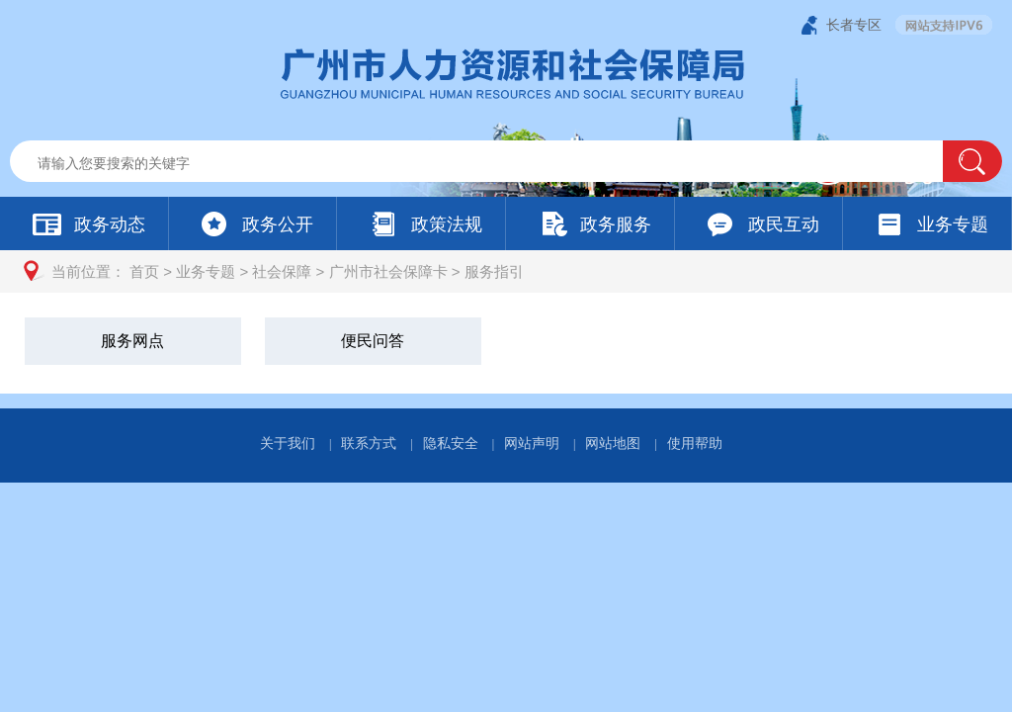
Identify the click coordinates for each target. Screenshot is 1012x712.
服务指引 (494, 271)
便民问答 (372, 340)
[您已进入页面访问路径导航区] (506, 271)
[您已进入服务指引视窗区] (506, 343)
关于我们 (287, 443)
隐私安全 (450, 443)
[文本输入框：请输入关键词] (493, 163)
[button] (972, 161)
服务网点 (132, 340)
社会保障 (281, 271)
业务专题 (205, 271)
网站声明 (531, 443)
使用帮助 (694, 443)
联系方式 (368, 443)
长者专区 (854, 25)
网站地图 (612, 443)
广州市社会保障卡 (388, 271)
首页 (144, 271)
